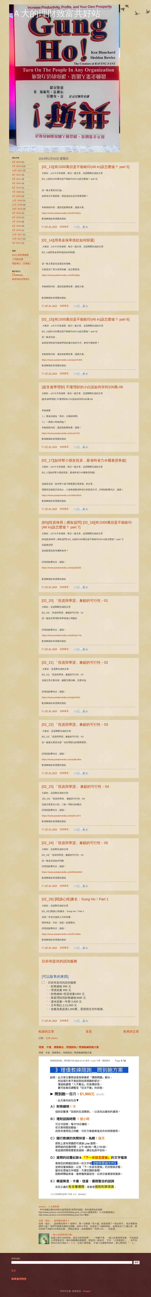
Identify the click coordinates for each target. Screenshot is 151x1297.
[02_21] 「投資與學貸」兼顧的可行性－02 (75, 662)
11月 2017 (17, 234)
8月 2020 (16, 187)
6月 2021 (16, 179)
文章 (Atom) (51, 1038)
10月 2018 (17, 209)
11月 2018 (17, 205)
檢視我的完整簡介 (21, 279)
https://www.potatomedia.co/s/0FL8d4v (61, 934)
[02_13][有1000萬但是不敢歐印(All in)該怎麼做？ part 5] (85, 167)
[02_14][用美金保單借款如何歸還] (68, 240)
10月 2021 (17, 170)
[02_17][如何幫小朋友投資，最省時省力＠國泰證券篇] (84, 460)
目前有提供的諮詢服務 (59, 961)
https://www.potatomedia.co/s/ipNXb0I (61, 697)
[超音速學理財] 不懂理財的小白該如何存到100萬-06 (82, 387)
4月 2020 (16, 196)
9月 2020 (16, 183)
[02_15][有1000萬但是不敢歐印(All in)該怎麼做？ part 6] (85, 319)
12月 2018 (17, 200)
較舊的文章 (131, 1031)
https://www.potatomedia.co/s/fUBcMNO (62, 872)
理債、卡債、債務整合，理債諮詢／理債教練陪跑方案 (69, 1047)
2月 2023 (16, 166)
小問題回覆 (17, 259)
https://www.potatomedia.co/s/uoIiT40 (61, 433)
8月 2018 (16, 217)
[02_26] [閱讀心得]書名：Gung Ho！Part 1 (75, 899)
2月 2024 (16, 162)
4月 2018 (16, 230)
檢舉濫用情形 (18, 1278)
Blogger (87, 1291)
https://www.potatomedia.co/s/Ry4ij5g (61, 275)
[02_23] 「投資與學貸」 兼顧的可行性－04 (75, 787)
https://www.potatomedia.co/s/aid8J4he (61, 759)
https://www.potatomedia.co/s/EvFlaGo (61, 213)
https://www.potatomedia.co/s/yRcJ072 (61, 815)
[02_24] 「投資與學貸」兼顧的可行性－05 (75, 843)
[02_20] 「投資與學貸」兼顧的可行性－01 (75, 601)
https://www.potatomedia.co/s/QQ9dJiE (61, 567)
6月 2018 (16, 226)
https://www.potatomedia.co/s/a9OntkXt (61, 495)
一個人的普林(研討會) (61, 1234)
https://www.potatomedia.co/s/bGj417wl (61, 635)
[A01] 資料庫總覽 (20, 255)
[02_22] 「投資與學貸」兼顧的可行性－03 (75, 724)
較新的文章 (46, 1031)
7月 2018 (16, 221)
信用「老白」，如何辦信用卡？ (54, 1220)
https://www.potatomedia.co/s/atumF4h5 (62, 360)
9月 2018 (16, 213)
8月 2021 (16, 175)
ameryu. (19, 275)
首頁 (89, 1031)
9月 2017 (16, 243)
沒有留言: (65, 227)
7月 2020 (16, 192)
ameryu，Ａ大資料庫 (49, 1206)
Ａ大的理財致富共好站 (56, 13)
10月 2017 (17, 239)
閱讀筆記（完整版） (22, 263)
